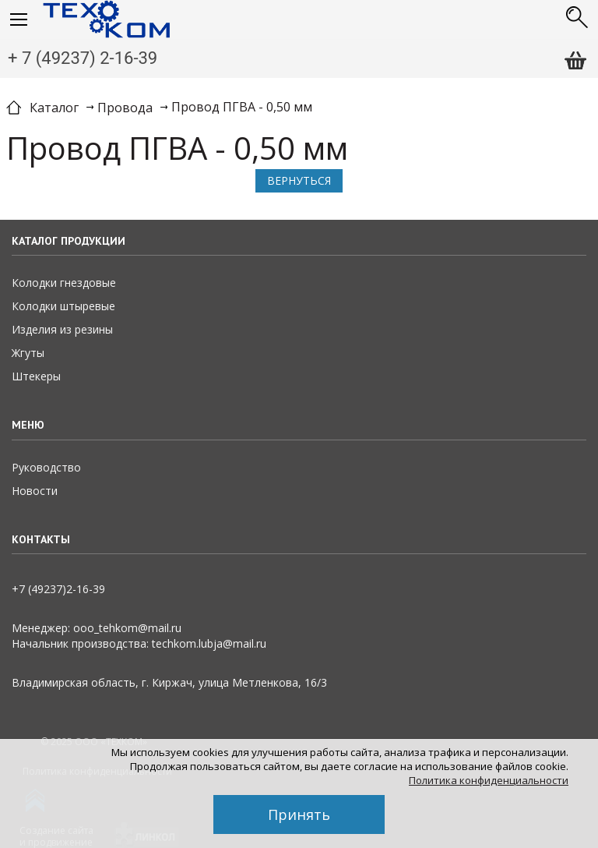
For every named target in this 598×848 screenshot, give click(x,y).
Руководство (46, 467)
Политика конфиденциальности (488, 780)
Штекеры (36, 376)
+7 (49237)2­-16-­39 (58, 588)
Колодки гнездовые (64, 282)
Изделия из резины (62, 329)
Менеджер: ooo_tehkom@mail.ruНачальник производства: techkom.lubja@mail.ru (139, 635)
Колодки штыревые (63, 306)
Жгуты (28, 352)
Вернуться (299, 180)
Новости (35, 490)
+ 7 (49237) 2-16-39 (82, 58)
